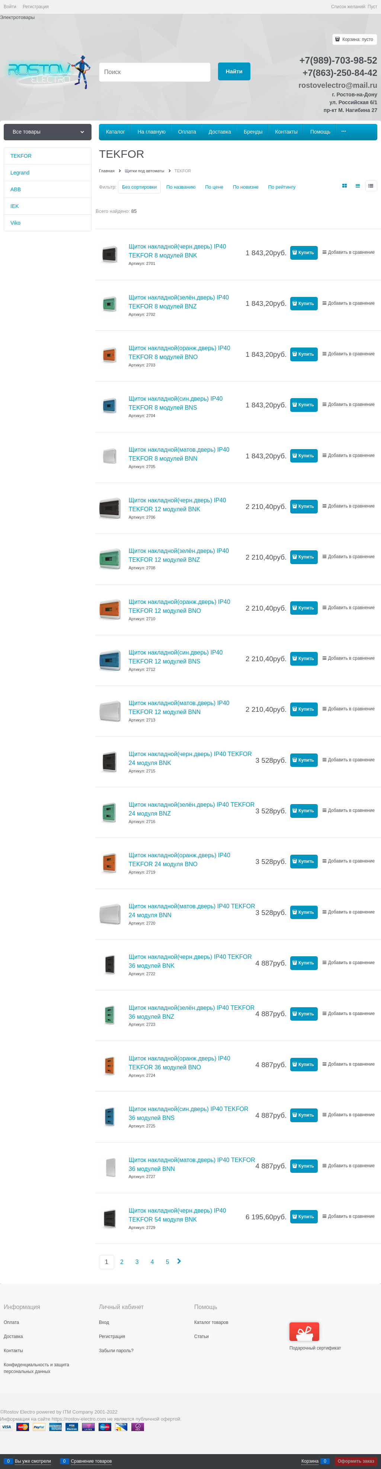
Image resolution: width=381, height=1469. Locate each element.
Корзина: (357, 39)
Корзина (309, 1461)
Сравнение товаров (91, 1461)
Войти (10, 6)
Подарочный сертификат (315, 1336)
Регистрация (36, 6)
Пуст (372, 6)
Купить (306, 252)
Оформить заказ (356, 1461)
